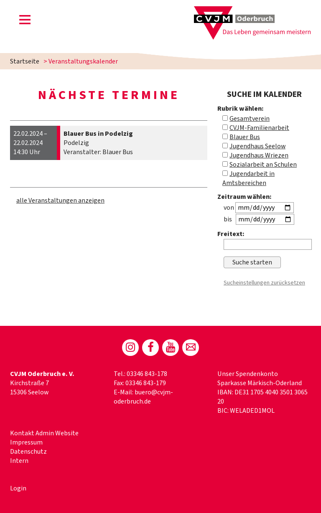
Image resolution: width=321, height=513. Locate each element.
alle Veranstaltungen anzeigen (60, 200)
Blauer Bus (244, 137)
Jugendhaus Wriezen (258, 155)
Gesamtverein (249, 118)
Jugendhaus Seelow (257, 146)
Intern (19, 460)
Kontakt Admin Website (44, 433)
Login (18, 488)
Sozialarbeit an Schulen (263, 164)
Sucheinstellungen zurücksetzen (264, 282)
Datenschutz (28, 451)
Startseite (24, 61)
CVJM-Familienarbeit (259, 127)
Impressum (26, 442)
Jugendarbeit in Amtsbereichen (248, 178)
